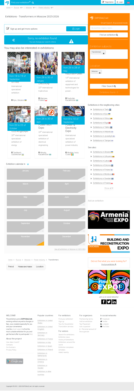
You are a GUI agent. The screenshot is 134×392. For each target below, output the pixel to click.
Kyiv (58, 100)
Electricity (88, 82)
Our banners (11, 349)
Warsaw (86, 100)
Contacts (9, 346)
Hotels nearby (63, 354)
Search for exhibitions (66, 336)
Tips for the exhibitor (65, 325)
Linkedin (106, 325)
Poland (86, 101)
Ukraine (61, 101)
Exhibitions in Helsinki (19, 133)
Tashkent (61, 154)
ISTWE (60, 79)
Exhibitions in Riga (18, 124)
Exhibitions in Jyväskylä (20, 137)
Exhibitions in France (45, 340)
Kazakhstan (114, 101)
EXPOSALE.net (15, 19)
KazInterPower (118, 72)
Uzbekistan (61, 156)
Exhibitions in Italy (44, 344)
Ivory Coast (114, 155)
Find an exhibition (25, 266)
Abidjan (113, 154)
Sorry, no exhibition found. (85, 39)
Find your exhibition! (19, 3)
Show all (25, 189)
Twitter (104, 323)
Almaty (86, 154)
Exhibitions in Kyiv (18, 115)
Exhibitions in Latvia (18, 162)
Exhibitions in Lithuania (20, 158)
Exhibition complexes (66, 349)
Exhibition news (64, 338)
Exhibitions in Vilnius (19, 120)
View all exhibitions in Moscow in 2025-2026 (111, 198)
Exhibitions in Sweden (19, 180)
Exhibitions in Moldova (19, 175)
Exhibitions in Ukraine (19, 153)
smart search (17, 330)
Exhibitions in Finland (19, 171)
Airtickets (61, 351)
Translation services (65, 328)
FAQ (31, 335)
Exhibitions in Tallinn (19, 128)
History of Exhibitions (66, 341)
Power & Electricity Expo (114, 126)
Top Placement (84, 325)
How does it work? (12, 343)
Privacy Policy (11, 351)
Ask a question (84, 328)
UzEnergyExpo (65, 130)
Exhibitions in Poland (19, 184)
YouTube (106, 328)
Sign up (61, 323)
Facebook (105, 320)
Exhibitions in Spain (45, 347)
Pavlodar (113, 100)
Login (118, 30)
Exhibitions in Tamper (19, 142)
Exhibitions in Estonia (19, 167)
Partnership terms (86, 320)
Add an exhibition (12, 202)
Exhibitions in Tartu (18, 111)
